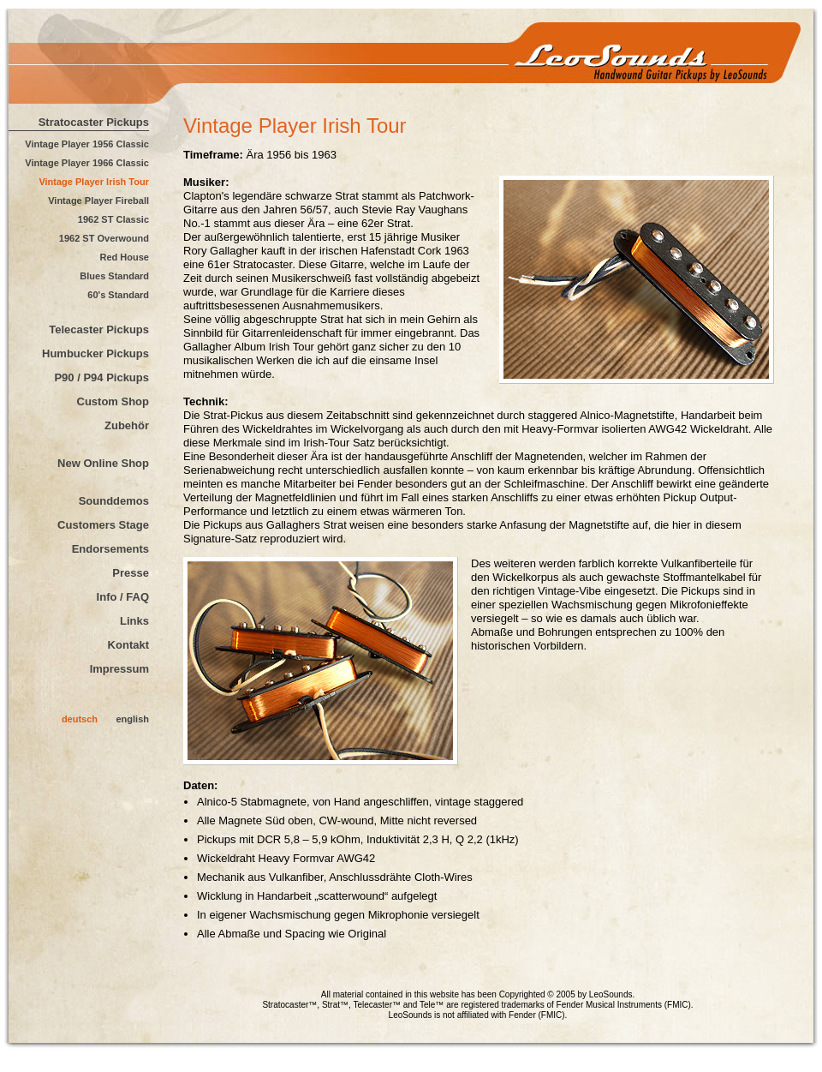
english (132, 719)
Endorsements (110, 548)
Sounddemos (114, 500)
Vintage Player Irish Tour (94, 182)
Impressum (119, 668)
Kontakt (128, 644)
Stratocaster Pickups (94, 122)
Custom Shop (113, 401)
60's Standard (118, 295)
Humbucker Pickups (95, 353)
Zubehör (126, 425)
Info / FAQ (123, 596)
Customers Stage (103, 524)
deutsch (80, 719)
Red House (124, 257)
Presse (130, 572)
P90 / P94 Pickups (101, 377)
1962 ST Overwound (104, 238)
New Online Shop (103, 463)
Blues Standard (114, 276)
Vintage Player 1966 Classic (87, 163)
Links (134, 620)
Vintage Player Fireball (98, 200)
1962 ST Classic (113, 219)
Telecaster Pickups (99, 329)
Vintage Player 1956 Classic (87, 144)
